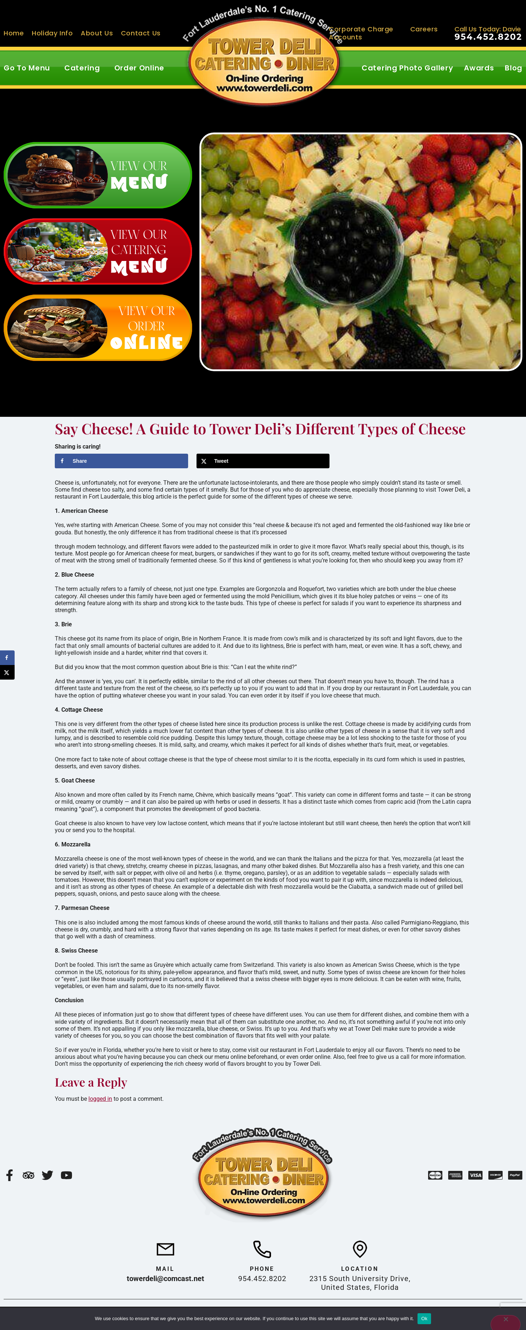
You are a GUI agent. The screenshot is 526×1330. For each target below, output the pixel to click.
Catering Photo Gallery (407, 68)
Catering (82, 68)
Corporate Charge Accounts (361, 33)
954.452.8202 (488, 37)
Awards (479, 68)
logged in (100, 1098)
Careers (424, 29)
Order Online (139, 68)
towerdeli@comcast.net (165, 1278)
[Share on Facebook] (121, 461)
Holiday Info (52, 33)
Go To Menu (27, 68)
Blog (513, 68)
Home (14, 33)
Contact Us (141, 33)
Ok (424, 1318)
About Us (97, 33)
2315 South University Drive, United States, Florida (360, 1283)
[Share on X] (263, 461)
